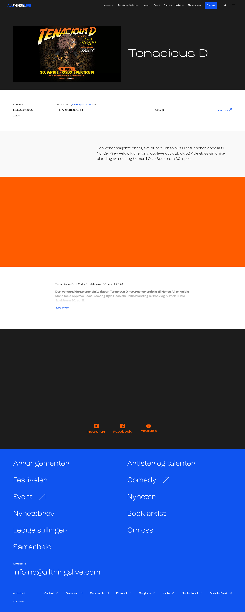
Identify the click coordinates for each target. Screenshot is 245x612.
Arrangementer (41, 463)
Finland (123, 593)
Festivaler (30, 480)
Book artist (146, 514)
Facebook (122, 428)
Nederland (192, 593)
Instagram (96, 428)
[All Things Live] (19, 5)
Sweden (74, 593)
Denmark (99, 593)
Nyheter (179, 5)
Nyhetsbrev (194, 5)
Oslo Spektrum (81, 104)
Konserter (108, 5)
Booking (211, 5)
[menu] (234, 5)
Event (157, 5)
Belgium (147, 593)
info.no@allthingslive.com (56, 572)
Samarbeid (32, 547)
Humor (146, 5)
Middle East (221, 593)
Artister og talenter (128, 5)
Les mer (224, 110)
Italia (168, 593)
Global (51, 593)
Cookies (18, 601)
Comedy (148, 480)
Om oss (168, 5)
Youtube (148, 428)
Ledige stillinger (40, 530)
